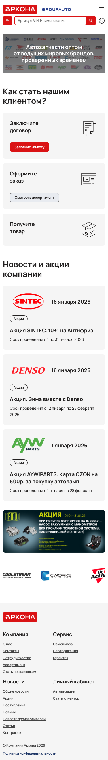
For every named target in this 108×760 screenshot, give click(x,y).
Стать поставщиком (19, 671)
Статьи (9, 726)
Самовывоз (63, 644)
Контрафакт (13, 732)
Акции (8, 698)
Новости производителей (24, 719)
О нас (7, 644)
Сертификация (65, 651)
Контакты (11, 651)
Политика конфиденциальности (29, 753)
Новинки (10, 712)
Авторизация (64, 691)
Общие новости (16, 691)
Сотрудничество (17, 658)
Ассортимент (14, 665)
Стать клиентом (66, 698)
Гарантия (60, 658)
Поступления (14, 705)
